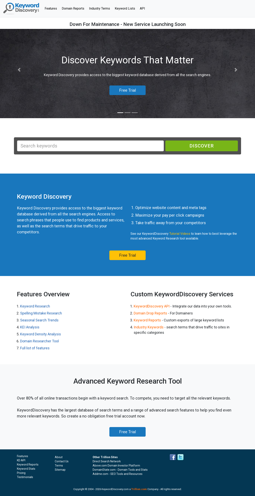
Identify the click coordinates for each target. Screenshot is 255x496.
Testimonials (25, 477)
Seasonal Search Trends (39, 320)
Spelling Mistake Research (41, 313)
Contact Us (62, 461)
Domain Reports (73, 8)
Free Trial (127, 255)
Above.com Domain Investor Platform (116, 465)
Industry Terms (99, 8)
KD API (21, 460)
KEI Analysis (29, 327)
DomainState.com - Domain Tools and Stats (120, 469)
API (142, 8)
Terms (59, 465)
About (59, 457)
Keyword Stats (26, 468)
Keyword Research (35, 306)
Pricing (21, 472)
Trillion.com (139, 489)
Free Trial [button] (127, 90)
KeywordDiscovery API (152, 306)
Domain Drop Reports (150, 313)
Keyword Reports (147, 320)
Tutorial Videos (179, 234)
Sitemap (60, 469)
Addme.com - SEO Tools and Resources (117, 473)
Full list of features (35, 348)
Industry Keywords (149, 327)
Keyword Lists (125, 8)
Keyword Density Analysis (40, 334)
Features (52, 8)
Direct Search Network (107, 461)
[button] (19, 70)
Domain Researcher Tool (39, 341)
